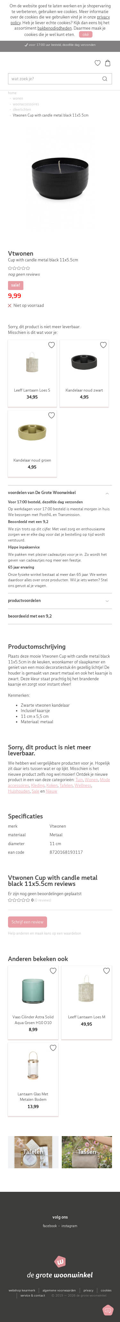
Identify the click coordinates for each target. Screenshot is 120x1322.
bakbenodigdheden (54, 28)
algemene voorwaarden (59, 1290)
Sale (35, 791)
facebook (50, 1226)
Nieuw (51, 791)
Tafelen (66, 785)
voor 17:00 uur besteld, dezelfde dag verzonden (62, 45)
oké (86, 34)
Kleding (37, 785)
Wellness (83, 785)
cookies (106, 1290)
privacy (88, 1290)
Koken (52, 785)
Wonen (91, 779)
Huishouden (19, 791)
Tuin (79, 779)
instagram (69, 1226)
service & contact (32, 1295)
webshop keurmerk (22, 1290)
